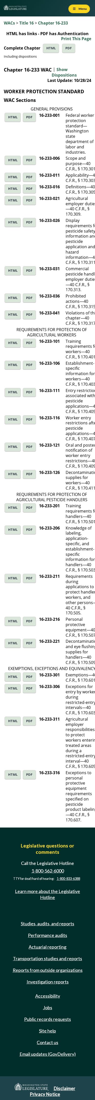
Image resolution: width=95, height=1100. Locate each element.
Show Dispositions (64, 72)
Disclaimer (64, 1088)
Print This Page (76, 38)
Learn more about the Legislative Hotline (47, 894)
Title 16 (26, 23)
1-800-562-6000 (47, 871)
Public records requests (47, 1019)
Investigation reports (48, 981)
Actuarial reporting (47, 947)
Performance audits (47, 935)
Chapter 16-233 (53, 23)
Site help (47, 1031)
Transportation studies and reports (47, 958)
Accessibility (47, 996)
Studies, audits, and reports (47, 923)
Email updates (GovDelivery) (48, 1054)
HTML (51, 48)
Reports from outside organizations (48, 970)
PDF (68, 48)
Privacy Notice (45, 1094)
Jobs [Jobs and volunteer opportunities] (47, 1007)
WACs (9, 23)
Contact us (47, 1042)
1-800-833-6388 (68, 879)
